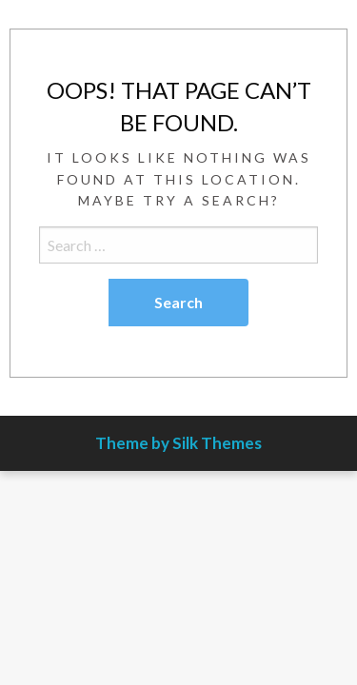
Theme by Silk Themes (178, 443)
